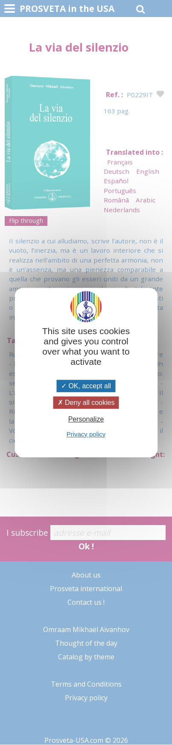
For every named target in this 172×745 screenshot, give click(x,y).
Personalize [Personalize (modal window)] (86, 419)
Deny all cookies (86, 402)
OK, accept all (86, 386)
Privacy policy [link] (86, 434)
